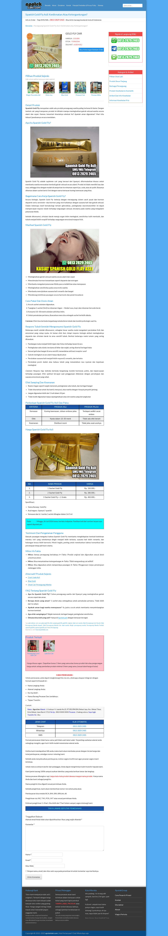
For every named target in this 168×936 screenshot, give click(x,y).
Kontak (68, 5)
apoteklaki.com (51, 933)
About (54, 5)
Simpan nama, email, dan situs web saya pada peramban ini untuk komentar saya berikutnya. (63, 871)
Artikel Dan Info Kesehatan (120, 95)
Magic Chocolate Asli (33, 89)
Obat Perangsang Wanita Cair (52, 625)
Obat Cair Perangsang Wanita (39, 584)
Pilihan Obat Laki (116, 76)
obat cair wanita (77, 623)
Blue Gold (64, 89)
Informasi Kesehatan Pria (119, 100)
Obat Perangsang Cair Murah (91, 623)
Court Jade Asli (34, 577)
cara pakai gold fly (43, 623)
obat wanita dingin (68, 625)
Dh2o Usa (49, 89)
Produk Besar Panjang (118, 81)
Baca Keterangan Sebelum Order (91, 50)
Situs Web (29, 866)
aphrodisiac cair (33, 623)
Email (28, 860)
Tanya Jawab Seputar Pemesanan (64, 808)
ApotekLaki (62, 618)
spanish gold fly (30, 627)
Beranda (47, 5)
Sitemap (100, 5)
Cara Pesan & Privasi (123, 895)
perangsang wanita (80, 625)
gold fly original (67, 623)
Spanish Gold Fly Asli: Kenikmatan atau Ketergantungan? (56, 14)
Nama (28, 854)
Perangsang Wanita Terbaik (95, 625)
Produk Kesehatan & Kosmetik (121, 91)
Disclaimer (61, 5)
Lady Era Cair (49, 647)
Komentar (30, 824)
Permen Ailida (96, 89)
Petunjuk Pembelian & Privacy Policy (84, 5)
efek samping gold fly (56, 623)
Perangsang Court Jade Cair (33, 648)
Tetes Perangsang (52, 627)
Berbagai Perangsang (117, 86)
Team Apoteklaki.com (41, 629)
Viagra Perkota (121, 914)
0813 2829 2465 (79, 726)
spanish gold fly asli (41, 627)
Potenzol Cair (80, 89)
